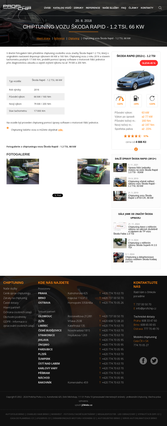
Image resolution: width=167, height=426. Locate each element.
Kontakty (147, 8)
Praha (42, 293)
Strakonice (46, 335)
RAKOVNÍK (45, 382)
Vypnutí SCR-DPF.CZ (149, 414)
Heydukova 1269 (77, 335)
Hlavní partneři (11, 307)
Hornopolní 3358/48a (80, 302)
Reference (93, 8)
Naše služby (111, 8)
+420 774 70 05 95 (113, 340)
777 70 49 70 (151, 329)
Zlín (41, 321)
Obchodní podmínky (14, 317)
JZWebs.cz (87, 405)
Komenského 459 (78, 382)
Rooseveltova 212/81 (80, 316)
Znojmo (43, 344)
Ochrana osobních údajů (17, 312)
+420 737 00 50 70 (111, 298)
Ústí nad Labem (49, 363)
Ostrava (44, 302)
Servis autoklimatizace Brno (139, 418)
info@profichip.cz (146, 308)
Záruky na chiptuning (15, 298)
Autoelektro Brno (109, 418)
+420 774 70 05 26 (111, 302)
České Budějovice (49, 330)
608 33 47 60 (149, 320)
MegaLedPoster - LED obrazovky (116, 414)
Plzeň (42, 354)
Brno (42, 298)
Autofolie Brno (15, 414)
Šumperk (44, 359)
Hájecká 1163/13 (77, 298)
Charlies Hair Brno (38, 414)
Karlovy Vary (47, 368)
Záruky (78, 8)
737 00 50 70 (143, 304)
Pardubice (45, 349)
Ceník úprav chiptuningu (16, 293)
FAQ (123, 8)
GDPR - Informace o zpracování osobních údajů (18, 323)
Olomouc (45, 316)
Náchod (44, 378)
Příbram (44, 373)
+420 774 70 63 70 (111, 293)
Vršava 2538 (75, 321)
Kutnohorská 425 (78, 293)
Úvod (47, 8)
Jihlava (43, 340)
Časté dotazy (10, 302)
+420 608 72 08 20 (113, 321)
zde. (60, 129)
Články (133, 8)
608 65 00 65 (148, 325)
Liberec (43, 325)
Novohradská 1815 (79, 330)
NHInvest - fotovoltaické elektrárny (73, 414)
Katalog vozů (62, 8)
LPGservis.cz (43, 418)
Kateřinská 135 (76, 325)
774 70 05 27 (141, 345)
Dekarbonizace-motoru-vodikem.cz (74, 418)
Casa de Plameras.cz (22, 418)
